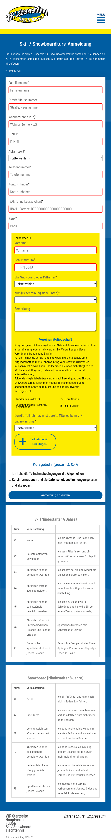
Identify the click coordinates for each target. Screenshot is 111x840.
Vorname (21, 242)
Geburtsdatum (24, 259)
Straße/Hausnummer (23, 99)
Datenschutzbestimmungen (67, 479)
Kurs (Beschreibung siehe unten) (36, 292)
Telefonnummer (20, 166)
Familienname (19, 82)
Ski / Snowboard (18, 826)
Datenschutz (74, 816)
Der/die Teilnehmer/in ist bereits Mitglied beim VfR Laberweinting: (48, 417)
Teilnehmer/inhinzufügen (39, 442)
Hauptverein (15, 819)
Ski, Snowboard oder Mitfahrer (35, 276)
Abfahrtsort (17, 150)
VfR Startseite (17, 816)
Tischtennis (15, 830)
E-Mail (13, 133)
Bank (13, 218)
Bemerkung (22, 308)
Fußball (11, 823)
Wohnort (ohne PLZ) (22, 116)
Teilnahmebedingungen (45, 473)
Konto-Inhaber (19, 183)
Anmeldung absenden (55, 495)
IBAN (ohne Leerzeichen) (26, 200)
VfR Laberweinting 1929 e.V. (19, 837)
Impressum (96, 816)
